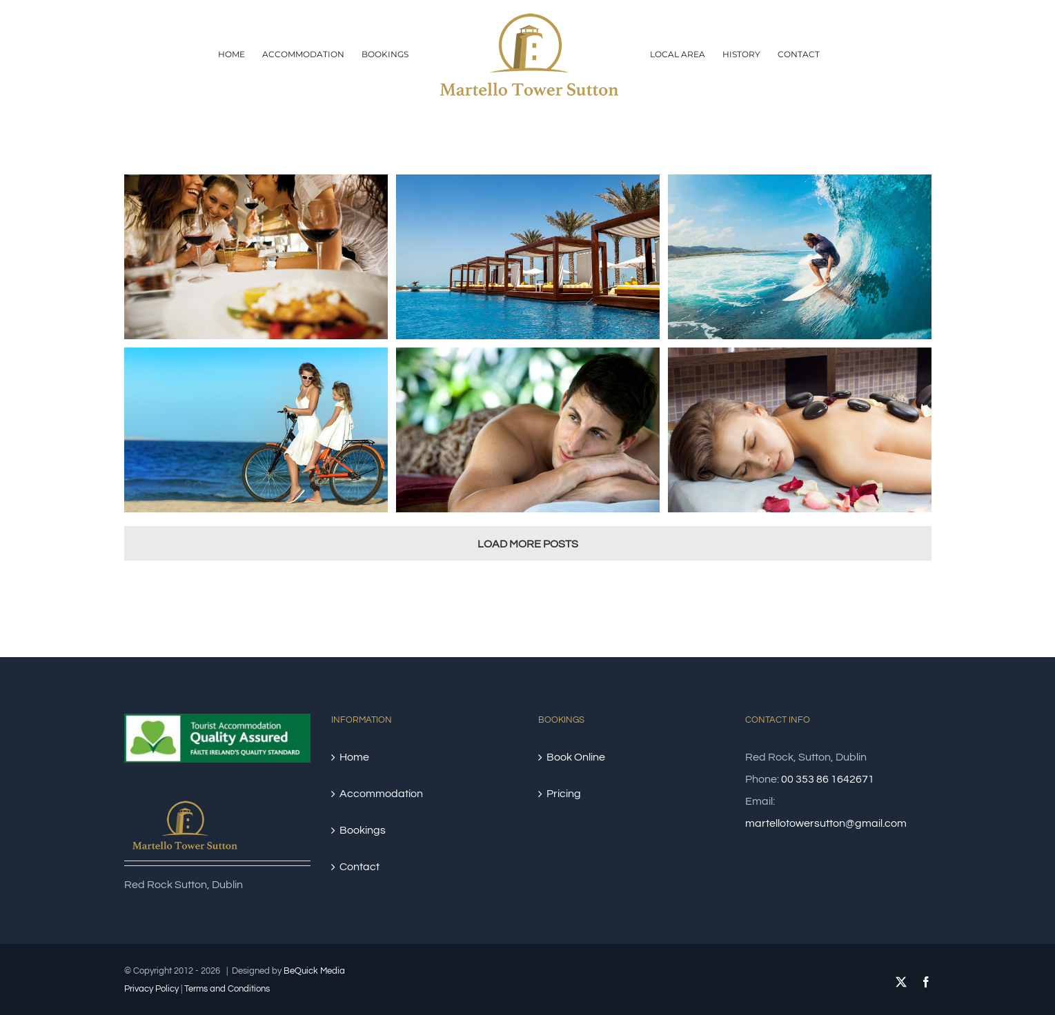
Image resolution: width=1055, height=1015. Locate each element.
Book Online (575, 757)
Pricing (563, 793)
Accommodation (381, 793)
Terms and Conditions (227, 989)
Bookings (362, 830)
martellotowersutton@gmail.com (826, 823)
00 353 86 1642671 (827, 779)
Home (354, 757)
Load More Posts (527, 544)
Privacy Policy (151, 989)
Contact (359, 866)
